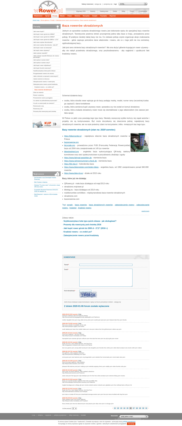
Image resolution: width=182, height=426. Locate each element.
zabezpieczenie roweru (124, 205)
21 (115, 408)
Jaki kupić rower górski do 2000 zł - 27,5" (45, 39)
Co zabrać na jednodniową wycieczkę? (45, 100)
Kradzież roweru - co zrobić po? (44, 87)
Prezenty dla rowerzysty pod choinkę (44, 111)
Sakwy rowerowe (87, 4)
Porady (54, 16)
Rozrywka (86, 16)
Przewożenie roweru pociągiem (42, 98)
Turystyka (103, 16)
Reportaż (113, 16)
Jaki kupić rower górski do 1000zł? (44, 34)
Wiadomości (38, 16)
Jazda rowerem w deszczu (41, 79)
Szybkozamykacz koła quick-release (44, 70)
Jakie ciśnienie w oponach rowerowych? (45, 76)
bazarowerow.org (71, 142)
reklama (40, 415)
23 (121, 408)
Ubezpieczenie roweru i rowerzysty (44, 81)
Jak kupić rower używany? (41, 50)
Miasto (62, 16)
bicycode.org (69, 145)
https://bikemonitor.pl (72, 136)
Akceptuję (131, 424)
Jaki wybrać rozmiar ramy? (41, 62)
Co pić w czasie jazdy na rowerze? (43, 103)
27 (133, 408)
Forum (132, 11)
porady (70, 205)
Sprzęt (47, 16)
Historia (77, 16)
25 (127, 408)
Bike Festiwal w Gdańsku (40, 182)
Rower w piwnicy (38, 95)
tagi (115, 4)
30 (143, 408)
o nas (33, 415)
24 (124, 408)
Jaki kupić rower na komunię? (42, 47)
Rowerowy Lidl (38, 108)
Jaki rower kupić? (38, 31)
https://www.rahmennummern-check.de (80, 161)
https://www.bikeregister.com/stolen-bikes (81, 167)
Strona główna (45, 20)
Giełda (115, 11)
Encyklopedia (143, 11)
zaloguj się (98, 4)
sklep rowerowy (74, 415)
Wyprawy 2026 (80, 11)
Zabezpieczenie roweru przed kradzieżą (67, 20)
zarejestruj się (108, 4)
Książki (94, 16)
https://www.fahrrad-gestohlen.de (78, 158)
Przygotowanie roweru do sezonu (43, 73)
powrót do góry (145, 211)
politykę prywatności (129, 421)
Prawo (70, 16)
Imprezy (92, 11)
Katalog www (104, 11)
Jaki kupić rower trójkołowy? (42, 65)
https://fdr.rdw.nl (70, 164)
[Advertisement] (106, 74)
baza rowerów (81, 205)
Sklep (123, 11)
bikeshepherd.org (71, 152)
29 (140, 408)
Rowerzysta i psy (38, 106)
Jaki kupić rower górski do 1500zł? (44, 37)
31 (146, 408)
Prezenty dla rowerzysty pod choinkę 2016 (82, 225)
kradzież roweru (84, 208)
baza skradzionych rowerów (101, 205)
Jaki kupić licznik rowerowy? (42, 68)
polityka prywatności (60, 415)
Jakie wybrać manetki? (40, 53)
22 (118, 408)
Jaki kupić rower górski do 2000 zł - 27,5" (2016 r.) (86, 228)
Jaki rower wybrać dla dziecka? (43, 42)
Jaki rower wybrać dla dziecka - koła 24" (45, 45)
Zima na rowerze (38, 92)
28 (137, 408)
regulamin (48, 415)
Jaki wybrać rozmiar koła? (41, 60)
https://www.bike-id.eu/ (73, 173)
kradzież (73, 208)
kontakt (83, 415)
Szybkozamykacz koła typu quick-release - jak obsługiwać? (90, 221)
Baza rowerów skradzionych (88, 20)
